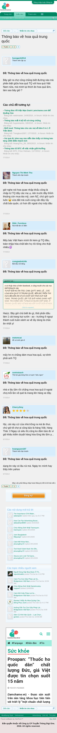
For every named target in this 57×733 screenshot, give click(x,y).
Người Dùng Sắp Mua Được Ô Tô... (27, 572)
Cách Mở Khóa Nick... (22, 542)
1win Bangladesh (20, 535)
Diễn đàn (19, 14)
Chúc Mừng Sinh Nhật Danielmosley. (27, 586)
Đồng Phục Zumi (20, 603)
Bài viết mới (20, 18)
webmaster (18, 115)
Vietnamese (19, 715)
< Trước (5, 47)
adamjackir (18, 516)
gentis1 (16, 617)
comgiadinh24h (19, 261)
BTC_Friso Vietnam (21, 151)
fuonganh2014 (19, 58)
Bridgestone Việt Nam (22, 581)
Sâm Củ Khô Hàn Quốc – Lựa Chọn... (28, 615)
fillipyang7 (17, 537)
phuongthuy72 (19, 544)
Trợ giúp (52, 715)
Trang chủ (8, 14)
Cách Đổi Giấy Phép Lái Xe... (25, 593)
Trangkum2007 (19, 133)
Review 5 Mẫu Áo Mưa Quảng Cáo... (27, 600)
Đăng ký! (28, 495)
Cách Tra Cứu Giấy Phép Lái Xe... (26, 579)
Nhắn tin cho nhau (11, 153)
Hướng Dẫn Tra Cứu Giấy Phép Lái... (27, 607)
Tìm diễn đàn (7, 18)
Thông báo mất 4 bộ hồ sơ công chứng (22, 120)
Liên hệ (45, 715)
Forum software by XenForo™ (12, 719)
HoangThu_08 (19, 143)
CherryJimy (17, 407)
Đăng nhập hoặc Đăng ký (43, 2)
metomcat (17, 338)
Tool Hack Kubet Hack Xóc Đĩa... (26, 549)
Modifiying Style (7, 715)
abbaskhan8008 (20, 523)
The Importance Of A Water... (24, 514)
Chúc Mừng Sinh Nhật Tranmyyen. (27, 528)
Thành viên (32, 14)
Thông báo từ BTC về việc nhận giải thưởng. (25, 148)
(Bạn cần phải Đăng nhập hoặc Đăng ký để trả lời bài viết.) (33, 483)
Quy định (52, 719)
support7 (17, 588)
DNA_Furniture (19, 223)
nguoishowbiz (19, 574)
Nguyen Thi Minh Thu (22, 173)
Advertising (37, 715)
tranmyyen (18, 530)
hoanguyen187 (19, 449)
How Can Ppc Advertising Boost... (26, 521)
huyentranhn (18, 123)
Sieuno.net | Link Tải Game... (24, 556)
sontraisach (17, 372)
